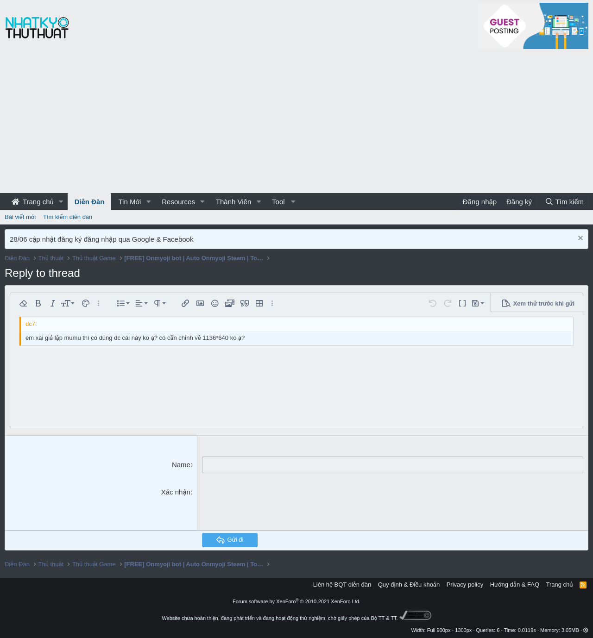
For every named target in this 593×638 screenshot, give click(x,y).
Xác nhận (175, 491)
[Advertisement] (296, 123)
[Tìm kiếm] (564, 201)
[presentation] (272, 505)
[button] (61, 201)
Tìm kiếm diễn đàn (67, 216)
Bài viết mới (20, 216)
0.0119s (527, 629)
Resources (178, 202)
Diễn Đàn (90, 202)
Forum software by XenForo (296, 601)
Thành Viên (233, 202)
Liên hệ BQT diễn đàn (342, 584)
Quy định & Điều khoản (409, 584)
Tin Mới (129, 202)
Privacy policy (465, 584)
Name (181, 465)
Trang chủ (33, 202)
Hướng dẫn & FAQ (514, 584)
